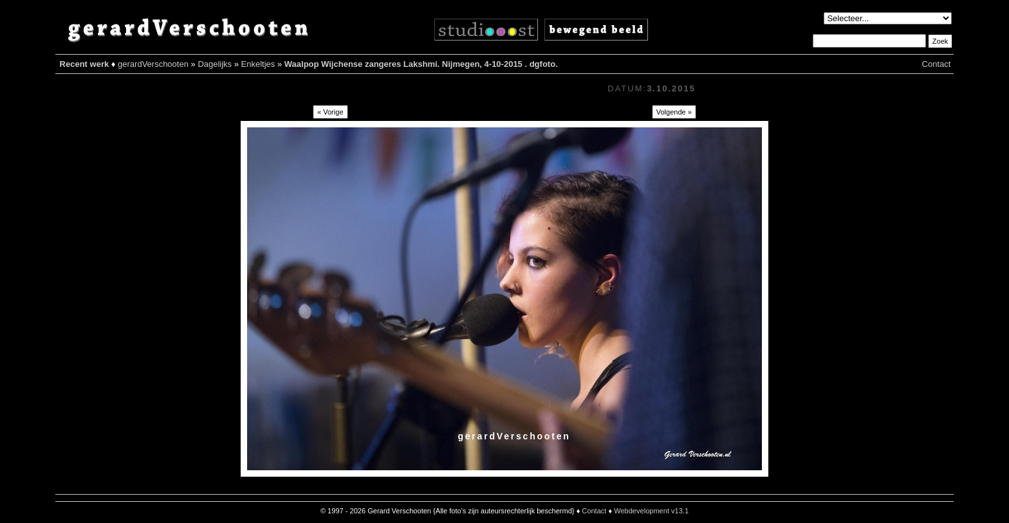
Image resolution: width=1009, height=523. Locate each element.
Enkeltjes (258, 64)
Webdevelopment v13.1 (651, 511)
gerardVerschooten (153, 64)
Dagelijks (215, 64)
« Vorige (330, 112)
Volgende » (674, 112)
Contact (936, 64)
